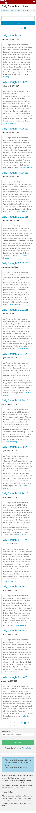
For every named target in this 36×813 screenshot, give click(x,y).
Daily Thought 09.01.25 (14, 309)
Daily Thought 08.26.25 (14, 586)
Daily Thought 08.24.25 (14, 677)
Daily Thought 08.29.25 (14, 446)
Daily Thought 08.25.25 (14, 630)
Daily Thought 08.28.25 (14, 493)
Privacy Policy (26, 748)
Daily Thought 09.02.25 (14, 263)
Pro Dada (5, 10)
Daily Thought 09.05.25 (14, 128)
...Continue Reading (10, 123)
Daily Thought (15, 10)
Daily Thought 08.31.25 (14, 353)
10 (18, 30)
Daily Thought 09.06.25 (14, 82)
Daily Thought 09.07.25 (14, 35)
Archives (25, 10)
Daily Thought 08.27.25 (14, 540)
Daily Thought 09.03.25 (14, 216)
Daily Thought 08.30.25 (14, 400)
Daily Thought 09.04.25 (14, 172)
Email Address (6, 731)
